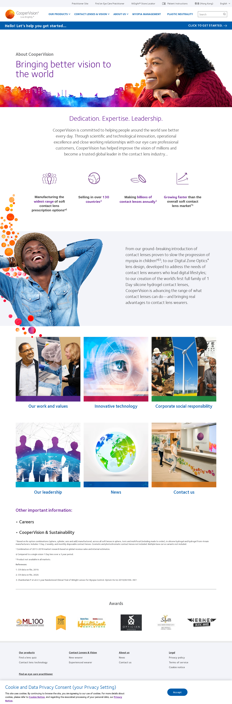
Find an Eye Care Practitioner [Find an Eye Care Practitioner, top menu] (109, 3)
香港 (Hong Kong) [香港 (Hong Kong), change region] (204, 3)
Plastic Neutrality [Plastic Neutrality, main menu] (180, 14)
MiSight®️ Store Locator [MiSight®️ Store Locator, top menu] (143, 3)
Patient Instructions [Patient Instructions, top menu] (177, 3)
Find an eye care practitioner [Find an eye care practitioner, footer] (36, 674)
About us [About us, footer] (124, 652)
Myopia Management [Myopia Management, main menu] (146, 14)
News (116, 491)
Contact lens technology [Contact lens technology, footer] (33, 662)
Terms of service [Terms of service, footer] (178, 662)
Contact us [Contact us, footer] (125, 662)
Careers (26, 521)
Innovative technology (116, 405)
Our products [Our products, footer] (27, 652)
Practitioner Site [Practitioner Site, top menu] (80, 3)
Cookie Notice (37, 698)
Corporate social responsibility (183, 405)
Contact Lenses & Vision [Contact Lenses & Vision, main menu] (90, 14)
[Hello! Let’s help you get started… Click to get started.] (116, 25)
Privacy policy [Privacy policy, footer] (177, 657)
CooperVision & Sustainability (47, 532)
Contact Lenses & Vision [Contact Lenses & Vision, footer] (83, 652)
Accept (177, 693)
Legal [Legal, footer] (172, 652)
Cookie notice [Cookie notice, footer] (177, 667)
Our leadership (48, 491)
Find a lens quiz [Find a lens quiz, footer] (28, 657)
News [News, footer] (122, 657)
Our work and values (48, 405)
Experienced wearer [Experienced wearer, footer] (80, 662)
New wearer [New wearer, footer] (76, 657)
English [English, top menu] (223, 3)
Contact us (184, 491)
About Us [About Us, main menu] (119, 14)
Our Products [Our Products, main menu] (58, 14)
